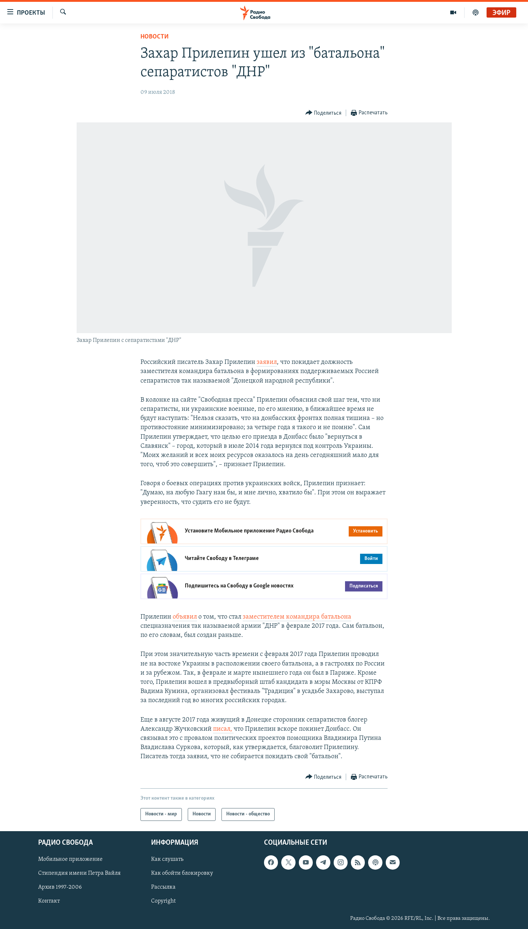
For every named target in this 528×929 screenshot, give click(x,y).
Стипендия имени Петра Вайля (79, 873)
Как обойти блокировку (182, 873)
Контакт (49, 901)
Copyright (163, 901)
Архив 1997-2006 (60, 887)
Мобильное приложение (70, 859)
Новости (154, 36)
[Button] (323, 113)
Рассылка (163, 887)
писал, (223, 729)
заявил (267, 362)
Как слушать (167, 859)
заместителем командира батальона (297, 616)
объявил (185, 616)
